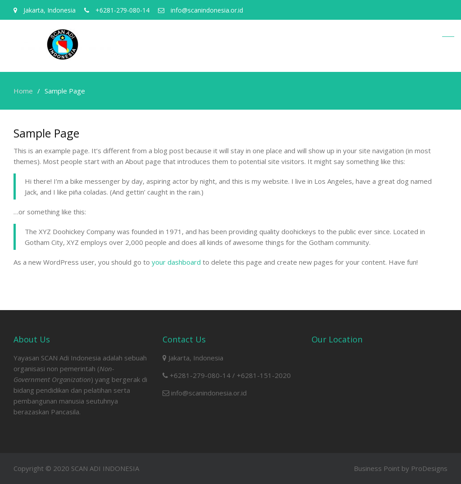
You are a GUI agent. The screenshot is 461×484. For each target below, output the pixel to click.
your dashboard (176, 262)
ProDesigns (429, 468)
